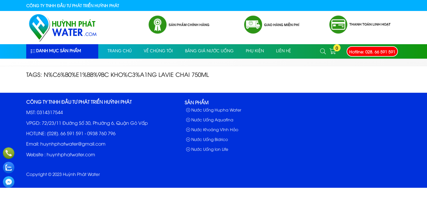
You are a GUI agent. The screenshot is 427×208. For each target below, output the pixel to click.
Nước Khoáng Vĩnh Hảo (212, 129)
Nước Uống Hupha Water (213, 109)
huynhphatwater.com (71, 154)
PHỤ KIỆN (255, 51)
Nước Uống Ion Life (207, 149)
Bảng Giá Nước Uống (209, 51)
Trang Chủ (119, 51)
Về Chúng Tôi (158, 51)
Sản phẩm (197, 102)
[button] (323, 51)
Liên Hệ (283, 51)
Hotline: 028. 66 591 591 (372, 51)
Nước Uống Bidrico (207, 139)
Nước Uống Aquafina (209, 119)
